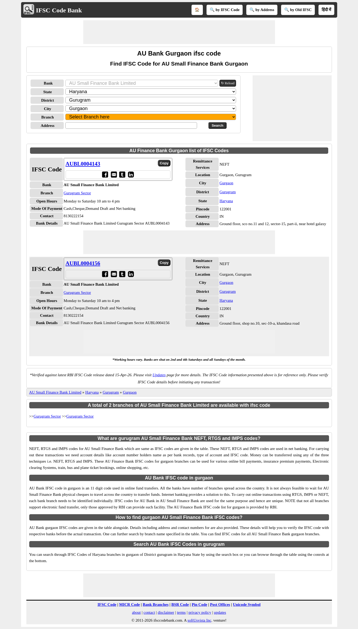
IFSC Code (106, 604)
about (136, 612)
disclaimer (166, 612)
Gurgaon (226, 183)
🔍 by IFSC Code (225, 10)
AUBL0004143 (83, 164)
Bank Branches (156, 604)
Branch (47, 117)
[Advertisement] (179, 32)
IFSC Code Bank (59, 10)
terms (181, 612)
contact (149, 612)
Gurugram (227, 192)
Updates (159, 375)
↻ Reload (227, 83)
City (47, 109)
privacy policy (199, 612)
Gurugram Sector (77, 193)
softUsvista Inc (199, 620)
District (47, 100)
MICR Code (129, 604)
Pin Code (199, 604)
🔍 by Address (261, 10)
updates (220, 612)
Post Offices (220, 604)
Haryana (226, 201)
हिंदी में (326, 10)
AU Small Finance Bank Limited (55, 392)
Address (47, 125)
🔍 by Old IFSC (298, 10)
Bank (48, 83)
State (47, 92)
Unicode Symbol (247, 604)
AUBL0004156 (83, 263)
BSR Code (180, 604)
